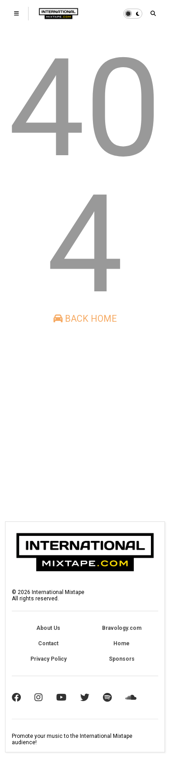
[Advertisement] (85, 423)
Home (121, 643)
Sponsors (122, 659)
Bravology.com (121, 628)
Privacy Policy (48, 659)
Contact (48, 643)
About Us (48, 628)
